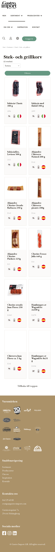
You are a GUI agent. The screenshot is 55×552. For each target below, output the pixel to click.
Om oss (7, 27)
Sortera (8, 65)
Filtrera (28, 73)
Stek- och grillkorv (24, 47)
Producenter (33, 15)
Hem (4, 15)
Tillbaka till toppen (27, 386)
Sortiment (15, 15)
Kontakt (36, 27)
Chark (16, 47)
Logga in (29, 39)
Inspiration (22, 27)
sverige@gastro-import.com (14, 503)
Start (4, 47)
